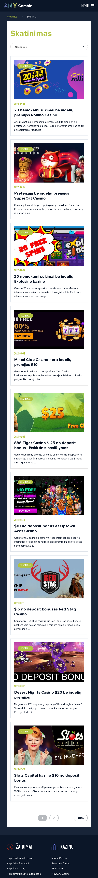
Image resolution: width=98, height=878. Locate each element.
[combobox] (49, 46)
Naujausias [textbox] (21, 47)
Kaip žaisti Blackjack (18, 863)
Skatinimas (25, 66)
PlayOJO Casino (61, 873)
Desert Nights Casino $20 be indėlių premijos (47, 695)
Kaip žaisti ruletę (16, 868)
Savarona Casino (61, 863)
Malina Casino (59, 858)
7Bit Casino (58, 868)
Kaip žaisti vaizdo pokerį (20, 858)
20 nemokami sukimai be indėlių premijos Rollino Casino (43, 112)
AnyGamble (12, 16)
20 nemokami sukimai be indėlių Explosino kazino (43, 279)
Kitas (81, 818)
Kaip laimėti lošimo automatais (24, 873)
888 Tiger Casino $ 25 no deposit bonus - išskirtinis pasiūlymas (45, 445)
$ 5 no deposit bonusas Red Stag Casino (45, 611)
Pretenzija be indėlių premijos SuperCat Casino (41, 196)
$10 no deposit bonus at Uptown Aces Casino (44, 528)
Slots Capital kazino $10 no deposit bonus (46, 778)
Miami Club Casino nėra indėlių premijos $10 (42, 362)
